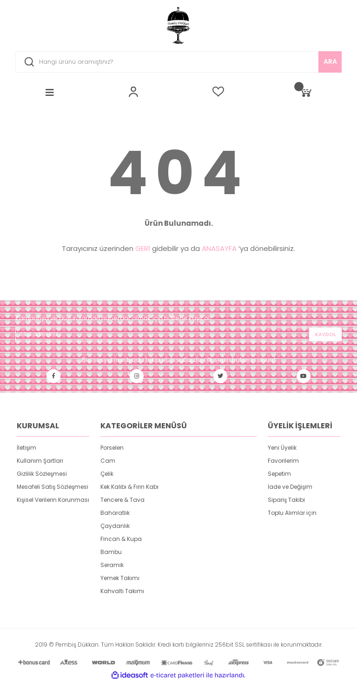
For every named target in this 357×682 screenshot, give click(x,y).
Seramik (112, 565)
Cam (107, 461)
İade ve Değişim (290, 487)
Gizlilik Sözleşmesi (42, 474)
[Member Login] (133, 92)
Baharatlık (115, 513)
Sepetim (279, 474)
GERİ (142, 248)
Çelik (106, 474)
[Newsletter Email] (178, 334)
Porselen (112, 448)
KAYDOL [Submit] (325, 334)
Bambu (111, 552)
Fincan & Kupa (121, 539)
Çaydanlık (115, 526)
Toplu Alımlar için (292, 513)
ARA (330, 61)
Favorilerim (283, 461)
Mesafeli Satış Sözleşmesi (52, 487)
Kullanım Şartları (40, 461)
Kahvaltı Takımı (122, 591)
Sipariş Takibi (286, 500)
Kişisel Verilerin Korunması (53, 500)
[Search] (178, 62)
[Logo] (178, 25)
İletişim (26, 448)
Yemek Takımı (119, 578)
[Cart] (305, 92)
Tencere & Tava (122, 500)
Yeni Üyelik (282, 448)
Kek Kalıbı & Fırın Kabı (129, 487)
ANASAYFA (219, 248)
